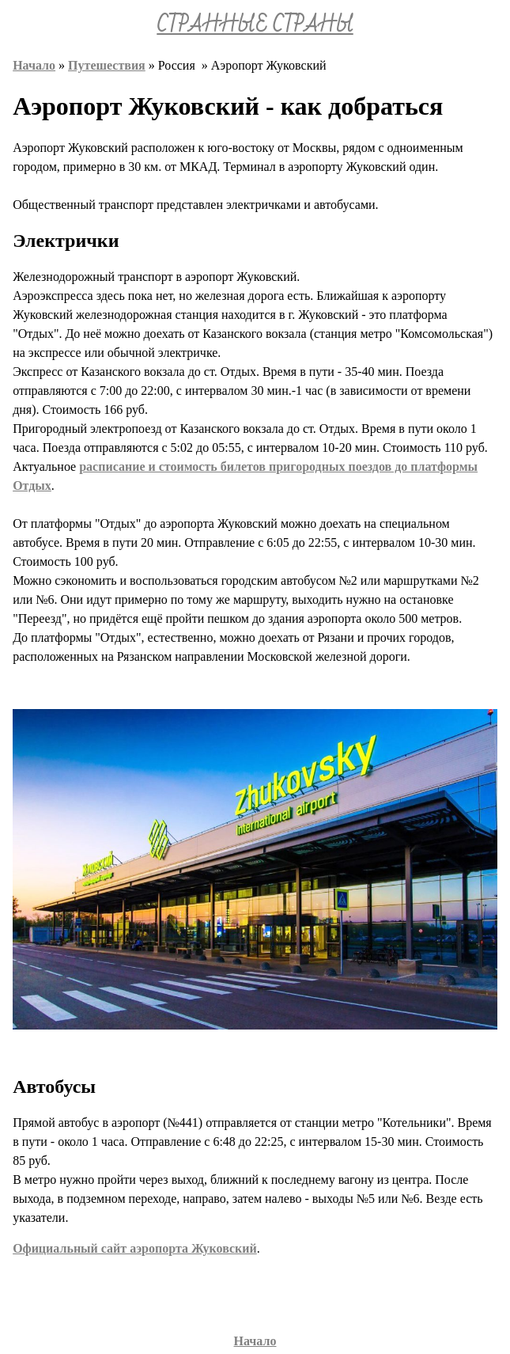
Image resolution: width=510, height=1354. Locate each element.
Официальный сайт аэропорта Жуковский (135, 1248)
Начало (34, 65)
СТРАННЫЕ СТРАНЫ (255, 25)
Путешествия (106, 65)
